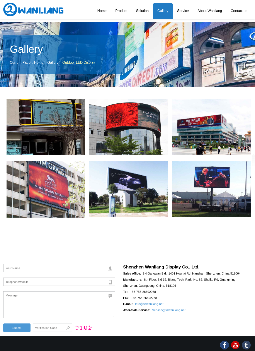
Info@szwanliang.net (149, 305)
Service (183, 11)
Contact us (239, 11)
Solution (142, 11)
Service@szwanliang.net (168, 311)
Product (121, 11)
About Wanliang (209, 11)
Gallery (162, 11)
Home (102, 11)
